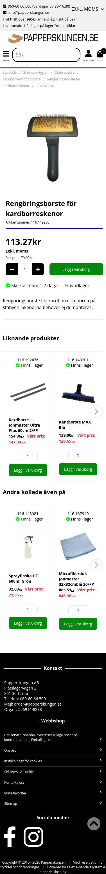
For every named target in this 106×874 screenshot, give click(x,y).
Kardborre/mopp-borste (22, 79)
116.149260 (45, 86)
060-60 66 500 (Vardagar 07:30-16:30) (36, 6)
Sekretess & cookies (53, 771)
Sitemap (53, 803)
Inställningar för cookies (53, 761)
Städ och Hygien (36, 72)
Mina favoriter (53, 793)
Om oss (53, 750)
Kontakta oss (53, 782)
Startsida (10, 72)
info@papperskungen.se (26, 12)
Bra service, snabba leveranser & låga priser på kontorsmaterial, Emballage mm (53, 737)
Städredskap (65, 72)
